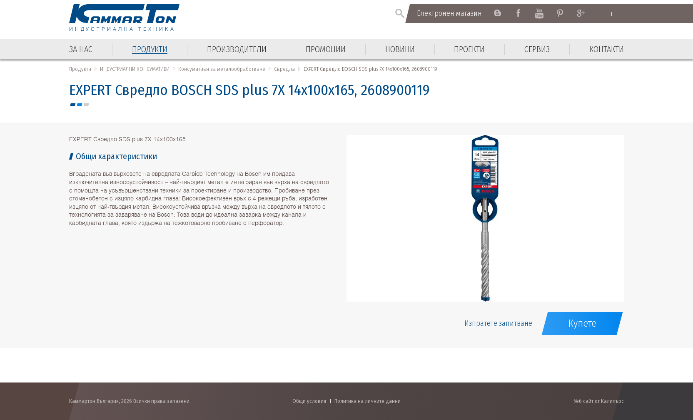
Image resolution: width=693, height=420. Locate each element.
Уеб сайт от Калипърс (599, 401)
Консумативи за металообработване (221, 69)
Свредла (284, 69)
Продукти (80, 69)
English (604, 13)
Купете (582, 323)
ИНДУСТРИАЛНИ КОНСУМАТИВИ (135, 69)
